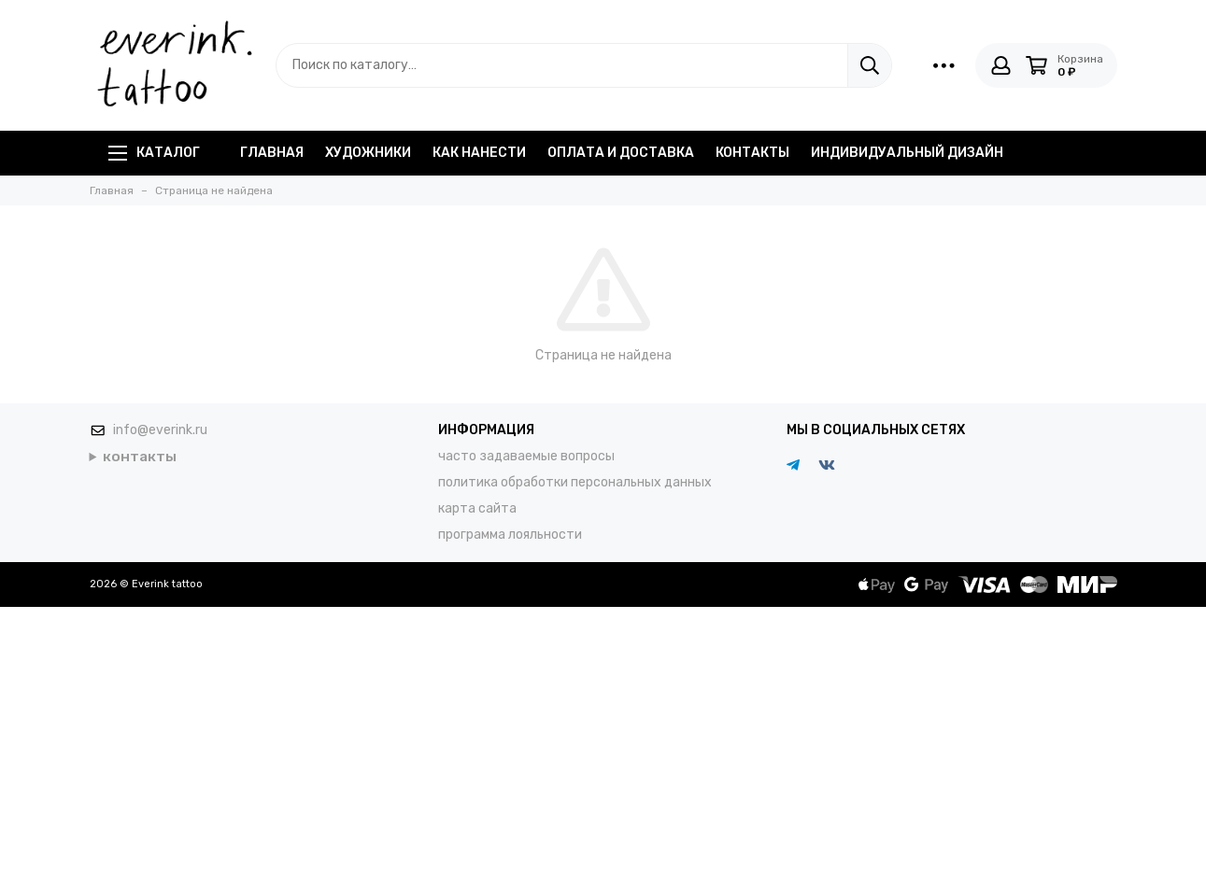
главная (272, 153)
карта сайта (477, 508)
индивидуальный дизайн (907, 153)
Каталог (154, 153)
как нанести (479, 153)
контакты (752, 153)
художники (368, 153)
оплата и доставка (620, 153)
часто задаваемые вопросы (526, 456)
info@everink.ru (160, 430)
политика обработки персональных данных (575, 482)
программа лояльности (510, 534)
